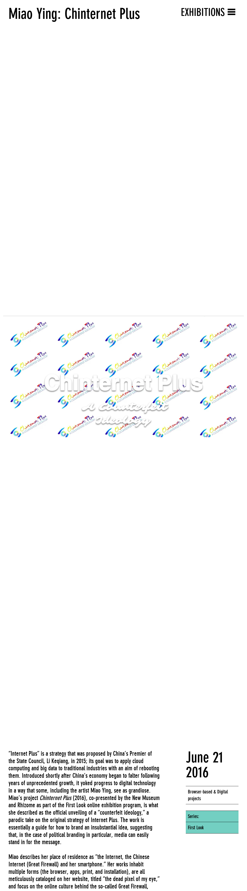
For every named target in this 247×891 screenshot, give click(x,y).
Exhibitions (203, 12)
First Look (196, 827)
